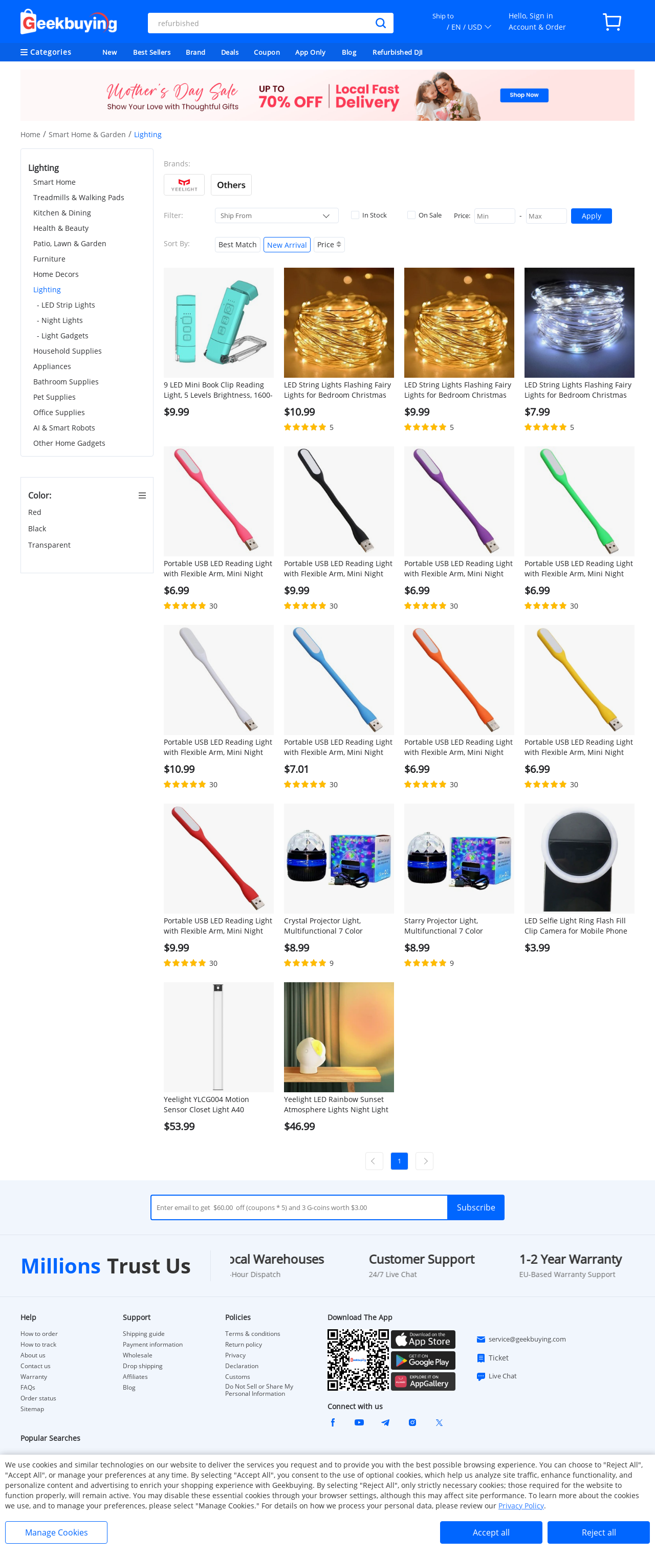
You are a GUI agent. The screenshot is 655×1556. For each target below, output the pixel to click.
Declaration (241, 1366)
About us (33, 1355)
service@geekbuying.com (521, 1339)
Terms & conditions (252, 1333)
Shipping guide (144, 1333)
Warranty (33, 1376)
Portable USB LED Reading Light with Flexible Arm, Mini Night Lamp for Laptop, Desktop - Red (218, 926)
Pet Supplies (54, 397)
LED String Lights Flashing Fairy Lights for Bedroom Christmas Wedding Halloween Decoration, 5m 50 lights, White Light (579, 390)
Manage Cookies (56, 1532)
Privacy (235, 1355)
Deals (230, 52)
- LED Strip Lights (66, 305)
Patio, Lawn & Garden (69, 243)
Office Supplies (59, 412)
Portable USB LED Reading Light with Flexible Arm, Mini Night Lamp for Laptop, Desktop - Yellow (579, 747)
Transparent (50, 545)
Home (30, 134)
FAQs (27, 1387)
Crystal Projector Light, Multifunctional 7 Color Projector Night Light (323, 926)
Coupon (267, 52)
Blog (349, 52)
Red (35, 512)
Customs (237, 1376)
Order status (38, 1398)
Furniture (49, 259)
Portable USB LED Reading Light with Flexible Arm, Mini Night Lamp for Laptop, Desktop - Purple (458, 568)
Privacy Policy (521, 1505)
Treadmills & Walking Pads (78, 197)
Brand (196, 52)
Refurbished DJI (398, 52)
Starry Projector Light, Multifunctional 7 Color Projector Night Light (443, 926)
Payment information (153, 1344)
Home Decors (56, 274)
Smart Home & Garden (87, 134)
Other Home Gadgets (69, 443)
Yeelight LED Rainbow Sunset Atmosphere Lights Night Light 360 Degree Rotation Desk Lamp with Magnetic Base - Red (338, 1104)
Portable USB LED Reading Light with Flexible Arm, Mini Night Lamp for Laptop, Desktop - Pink (218, 568)
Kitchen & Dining (62, 213)
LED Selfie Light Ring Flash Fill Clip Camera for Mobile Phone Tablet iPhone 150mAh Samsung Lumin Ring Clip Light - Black (578, 926)
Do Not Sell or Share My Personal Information (259, 1390)
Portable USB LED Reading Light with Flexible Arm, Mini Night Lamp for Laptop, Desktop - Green (579, 568)
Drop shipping (143, 1366)
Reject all (599, 1532)
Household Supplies (67, 351)
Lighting (47, 289)
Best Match (238, 244)
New (109, 52)
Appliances (52, 366)
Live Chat (496, 1376)
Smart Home (54, 182)
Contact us (35, 1366)
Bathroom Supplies (66, 381)
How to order (39, 1333)
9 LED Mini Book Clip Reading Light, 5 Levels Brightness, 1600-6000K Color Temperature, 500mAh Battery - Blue (218, 390)
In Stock (369, 215)
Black (38, 528)
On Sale (424, 215)
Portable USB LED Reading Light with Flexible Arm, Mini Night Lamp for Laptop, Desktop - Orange (458, 747)
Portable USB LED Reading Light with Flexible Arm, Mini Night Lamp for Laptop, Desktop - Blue (339, 747)
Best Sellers (151, 52)
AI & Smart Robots (64, 428)
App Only (310, 52)
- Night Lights (60, 320)
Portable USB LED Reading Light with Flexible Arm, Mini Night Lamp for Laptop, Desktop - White (218, 747)
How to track (38, 1344)
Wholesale (137, 1355)
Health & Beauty (61, 228)
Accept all (491, 1532)
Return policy (243, 1344)
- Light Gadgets (63, 335)
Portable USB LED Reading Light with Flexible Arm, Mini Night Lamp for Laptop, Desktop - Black (338, 568)
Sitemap (32, 1408)
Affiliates (135, 1376)
